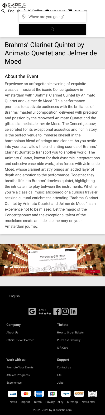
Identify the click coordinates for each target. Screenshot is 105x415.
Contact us (64, 367)
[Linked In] (73, 313)
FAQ (59, 375)
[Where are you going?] (52, 15)
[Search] (52, 29)
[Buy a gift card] (52, 260)
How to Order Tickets (70, 332)
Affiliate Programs (18, 375)
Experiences (14, 382)
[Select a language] (52, 296)
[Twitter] (65, 313)
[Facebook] (32, 310)
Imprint (25, 402)
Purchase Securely (69, 340)
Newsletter (88, 402)
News (13, 402)
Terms (38, 402)
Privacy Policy (54, 402)
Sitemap (72, 402)
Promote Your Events (19, 367)
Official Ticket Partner (20, 340)
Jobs (60, 382)
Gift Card (62, 347)
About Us (12, 332)
